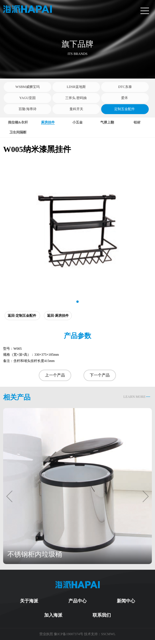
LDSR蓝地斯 (76, 87)
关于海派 (29, 600)
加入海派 (53, 615)
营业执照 (46, 634)
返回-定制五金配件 (22, 316)
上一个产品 (55, 375)
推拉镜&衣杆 (18, 122)
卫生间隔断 (17, 132)
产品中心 (77, 600)
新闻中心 (126, 600)
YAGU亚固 (27, 98)
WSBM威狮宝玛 (27, 87)
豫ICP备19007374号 (68, 634)
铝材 (137, 122)
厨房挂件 (48, 122)
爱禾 (125, 98)
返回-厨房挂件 (58, 316)
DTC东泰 (125, 87)
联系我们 (102, 615)
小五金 (77, 122)
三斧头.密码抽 (76, 98)
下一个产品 (100, 375)
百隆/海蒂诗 (27, 109)
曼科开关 (76, 109)
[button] (77, 302)
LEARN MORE (134, 397)
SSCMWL (108, 634)
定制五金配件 (125, 109)
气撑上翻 (107, 122)
